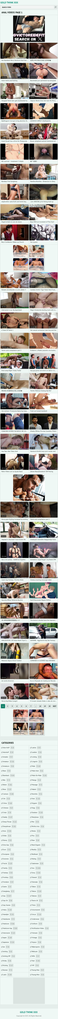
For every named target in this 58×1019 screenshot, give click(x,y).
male (36, 766)
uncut (37, 914)
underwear (38, 919)
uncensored (38, 909)
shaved (37, 877)
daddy (8, 817)
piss (35, 835)
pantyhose (38, 817)
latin (7, 974)
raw (36, 840)
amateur (8, 761)
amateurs (8, 766)
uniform (37, 923)
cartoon (8, 794)
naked (36, 789)
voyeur (36, 942)
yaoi (36, 960)
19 (45, 706)
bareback (9, 775)
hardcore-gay (10, 928)
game (7, 886)
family (7, 868)
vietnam (37, 933)
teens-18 (37, 900)
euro (7, 849)
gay (7, 895)
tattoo (37, 891)
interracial (9, 933)
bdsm (7, 784)
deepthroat (9, 826)
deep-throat (10, 821)
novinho (37, 794)
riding (36, 858)
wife (36, 956)
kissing (8, 965)
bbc (6, 780)
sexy (36, 872)
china (7, 803)
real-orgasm (38, 845)
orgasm (37, 803)
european (8, 854)
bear (7, 789)
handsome (9, 919)
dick (7, 831)
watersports (38, 946)
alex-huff (8, 747)
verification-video (40, 928)
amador (8, 757)
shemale (37, 882)
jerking (8, 951)
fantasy (8, 872)
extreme (8, 858)
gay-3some (9, 905)
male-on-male (39, 775)
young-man (38, 970)
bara (7, 770)
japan (7, 937)
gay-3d (8, 900)
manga (36, 780)
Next (54, 706)
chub (7, 812)
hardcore (9, 923)
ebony (7, 840)
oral (36, 798)
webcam (37, 951)
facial (8, 863)
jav (6, 946)
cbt (6, 798)
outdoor (37, 812)
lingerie (37, 761)
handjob (8, 914)
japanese (9, 942)
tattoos (37, 895)
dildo (7, 835)
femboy (8, 877)
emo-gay (8, 845)
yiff (35, 965)
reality (36, 849)
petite (36, 831)
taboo (36, 886)
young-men (38, 974)
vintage (37, 937)
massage (37, 784)
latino (36, 747)
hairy (7, 909)
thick (36, 905)
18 (40, 706)
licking (37, 757)
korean (8, 970)
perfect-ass (38, 826)
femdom (8, 882)
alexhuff (8, 752)
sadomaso (38, 863)
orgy (36, 807)
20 (49, 706)
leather (37, 752)
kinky (7, 960)
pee (35, 821)
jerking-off (9, 956)
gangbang (9, 891)
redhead (37, 854)
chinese (8, 807)
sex (36, 868)
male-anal (38, 770)
